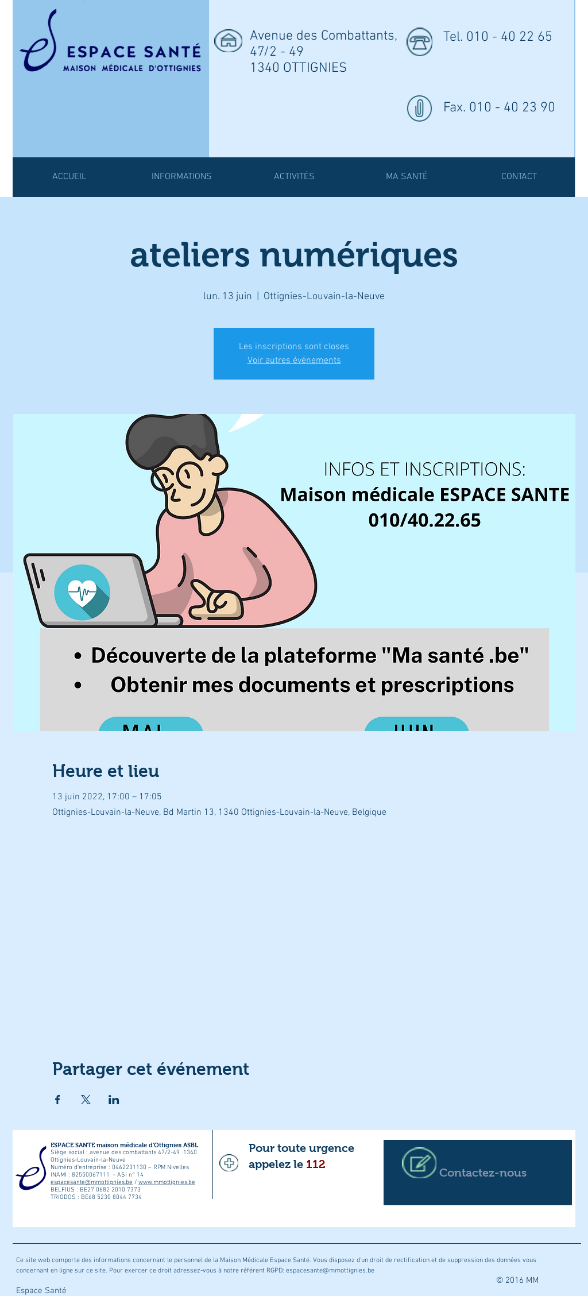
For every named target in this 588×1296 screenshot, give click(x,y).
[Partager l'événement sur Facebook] (57, 1099)
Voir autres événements (294, 360)
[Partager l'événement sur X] (85, 1099)
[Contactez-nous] (478, 1172)
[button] (294, 177)
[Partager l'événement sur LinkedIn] (114, 1099)
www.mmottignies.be (166, 1182)
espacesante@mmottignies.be (92, 1182)
